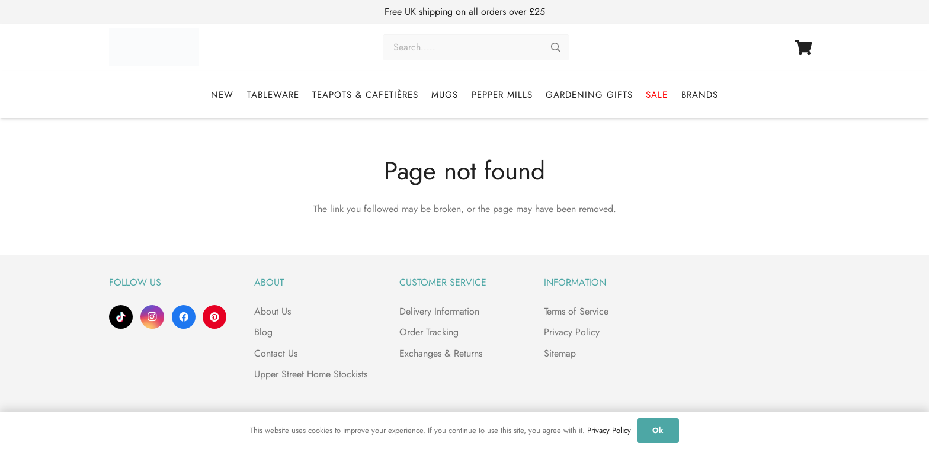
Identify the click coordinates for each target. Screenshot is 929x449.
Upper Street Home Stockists (310, 374)
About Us (272, 311)
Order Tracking (429, 332)
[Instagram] (152, 317)
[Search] (555, 47)
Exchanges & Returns (440, 353)
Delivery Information (439, 311)
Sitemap (560, 353)
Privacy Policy (572, 332)
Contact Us (275, 353)
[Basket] (803, 47)
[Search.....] (476, 47)
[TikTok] (121, 317)
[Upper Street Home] (158, 47)
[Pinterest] (214, 317)
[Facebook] (184, 317)
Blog (263, 332)
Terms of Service (576, 311)
